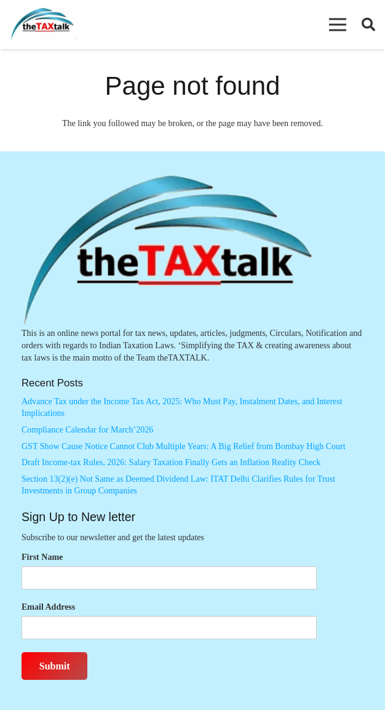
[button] (337, 24)
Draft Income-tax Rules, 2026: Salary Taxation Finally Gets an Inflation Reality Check (171, 462)
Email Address (48, 607)
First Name (42, 557)
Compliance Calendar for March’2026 (87, 429)
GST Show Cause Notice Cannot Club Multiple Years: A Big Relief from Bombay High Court (184, 446)
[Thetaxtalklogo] (43, 25)
